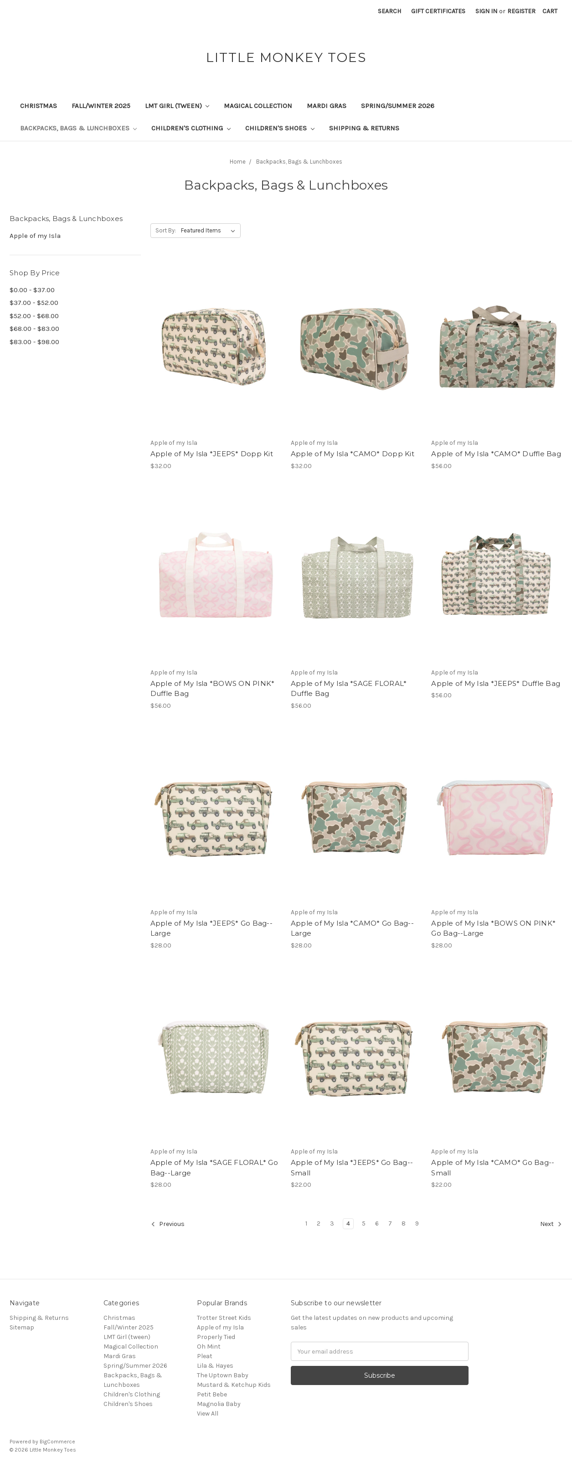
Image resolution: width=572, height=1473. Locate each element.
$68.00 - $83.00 (34, 328)
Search (389, 11)
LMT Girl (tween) (177, 106)
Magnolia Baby (219, 1404)
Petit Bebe (212, 1394)
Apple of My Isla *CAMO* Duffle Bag (496, 453)
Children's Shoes (279, 128)
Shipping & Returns (364, 128)
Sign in (486, 11)
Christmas (38, 106)
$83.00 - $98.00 (34, 342)
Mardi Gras (326, 106)
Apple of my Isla (35, 236)
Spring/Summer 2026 (397, 106)
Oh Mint (209, 1346)
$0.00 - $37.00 (32, 290)
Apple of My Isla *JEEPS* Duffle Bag (495, 683)
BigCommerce (57, 1441)
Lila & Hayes (215, 1366)
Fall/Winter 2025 (101, 106)
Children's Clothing (191, 128)
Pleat (204, 1356)
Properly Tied (216, 1337)
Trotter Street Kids (224, 1318)
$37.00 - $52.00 (34, 303)
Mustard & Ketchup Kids (234, 1385)
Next (551, 1224)
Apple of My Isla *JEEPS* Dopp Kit (211, 453)
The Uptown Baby (222, 1375)
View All (207, 1413)
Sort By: (165, 230)
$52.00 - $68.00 (34, 316)
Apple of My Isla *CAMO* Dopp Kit (352, 453)
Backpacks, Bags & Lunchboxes (78, 128)
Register (521, 11)
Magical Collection (258, 106)
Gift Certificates (438, 11)
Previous (168, 1224)
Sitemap (22, 1327)
